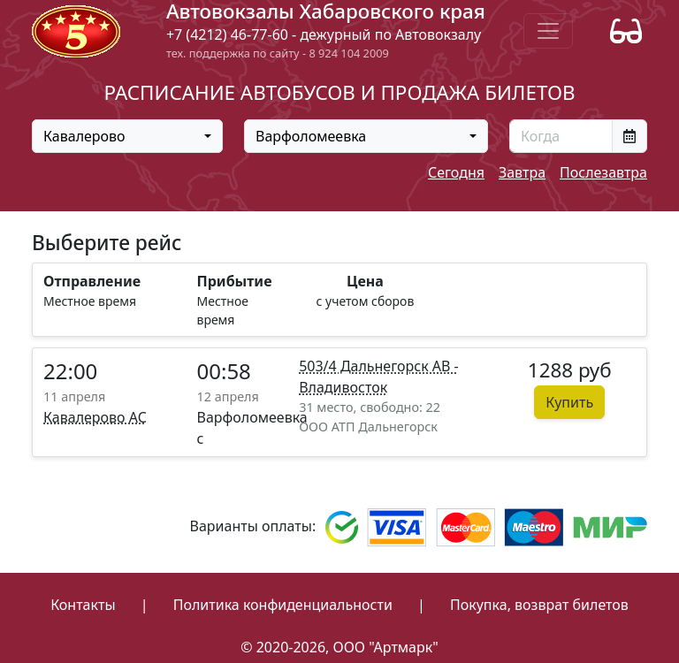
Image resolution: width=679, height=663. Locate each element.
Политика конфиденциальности (283, 604)
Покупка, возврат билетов (539, 604)
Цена (365, 281)
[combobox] (127, 136)
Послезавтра (603, 172)
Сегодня (456, 172)
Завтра (522, 172)
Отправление (92, 281)
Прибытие (234, 281)
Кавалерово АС (95, 417)
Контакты (82, 604)
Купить (569, 402)
